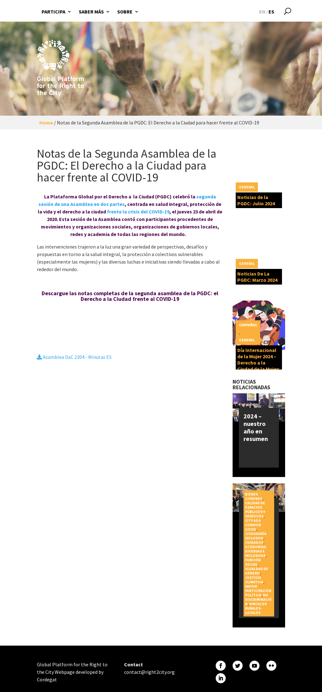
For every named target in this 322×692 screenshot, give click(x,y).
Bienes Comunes (253, 496)
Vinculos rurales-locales (256, 608)
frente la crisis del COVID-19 (138, 211)
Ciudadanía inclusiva (255, 535)
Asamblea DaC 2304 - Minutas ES (74, 357)
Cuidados (254, 542)
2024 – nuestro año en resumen (256, 427)
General (247, 187)
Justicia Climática (254, 579)
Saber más (91, 11)
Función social (253, 562)
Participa (53, 11)
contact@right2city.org (149, 672)
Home (46, 122)
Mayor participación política (258, 590)
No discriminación (258, 599)
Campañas (248, 324)
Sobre (125, 11)
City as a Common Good (253, 525)
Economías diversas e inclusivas (255, 551)
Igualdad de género (256, 570)
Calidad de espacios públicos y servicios (255, 509)
